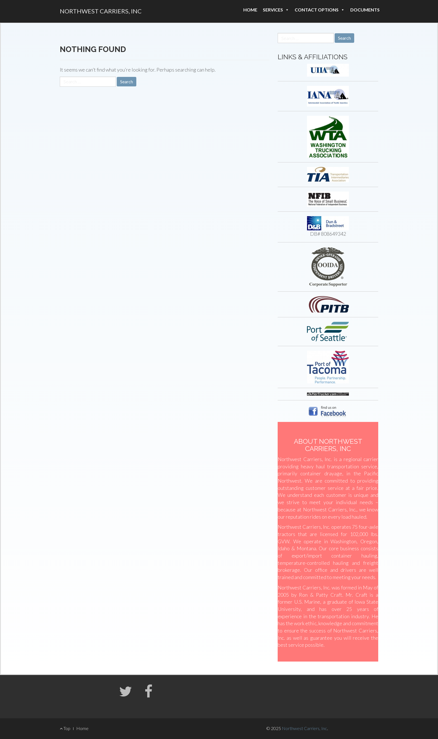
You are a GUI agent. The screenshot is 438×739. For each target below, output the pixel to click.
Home (250, 9)
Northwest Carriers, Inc (101, 11)
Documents (365, 9)
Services (276, 9)
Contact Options (320, 9)
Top (65, 728)
